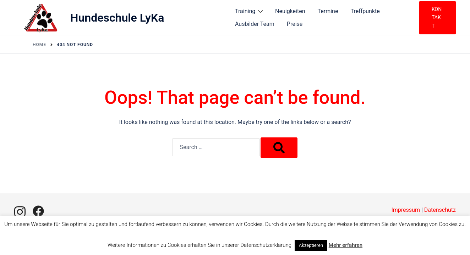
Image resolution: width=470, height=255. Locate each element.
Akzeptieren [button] (311, 245)
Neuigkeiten (290, 11)
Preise (294, 24)
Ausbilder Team (254, 24)
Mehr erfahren (345, 245)
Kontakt (437, 17)
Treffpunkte (364, 11)
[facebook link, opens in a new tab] (38, 211)
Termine (328, 11)
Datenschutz (440, 209)
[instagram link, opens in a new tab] (20, 211)
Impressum (405, 209)
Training (245, 11)
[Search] (279, 147)
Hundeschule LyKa (117, 17)
